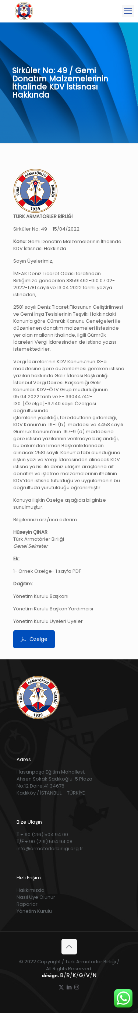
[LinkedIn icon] (69, 987)
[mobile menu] (128, 11)
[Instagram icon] (76, 987)
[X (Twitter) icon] (61, 987)
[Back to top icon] (69, 946)
